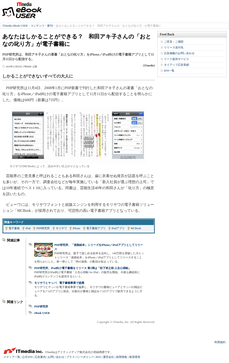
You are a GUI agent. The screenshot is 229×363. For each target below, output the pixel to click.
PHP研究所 (43, 228)
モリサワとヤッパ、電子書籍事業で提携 (59, 283)
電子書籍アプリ (96, 228)
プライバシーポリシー (80, 357)
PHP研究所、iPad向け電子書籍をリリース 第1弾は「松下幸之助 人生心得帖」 (82, 268)
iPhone (76, 228)
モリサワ (61, 228)
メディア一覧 (11, 357)
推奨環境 (134, 357)
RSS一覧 (169, 70)
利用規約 (220, 342)
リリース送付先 (173, 47)
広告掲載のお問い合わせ (179, 53)
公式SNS (27, 357)
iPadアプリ (118, 228)
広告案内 (40, 357)
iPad (27, 228)
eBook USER (42, 313)
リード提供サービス (176, 59)
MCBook (136, 228)
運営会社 (108, 357)
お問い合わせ (56, 357)
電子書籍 (14, 228)
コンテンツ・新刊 (42, 25)
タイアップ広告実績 (176, 64)
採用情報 (121, 357)
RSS (98, 357)
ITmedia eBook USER (22, 10)
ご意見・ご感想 (173, 41)
